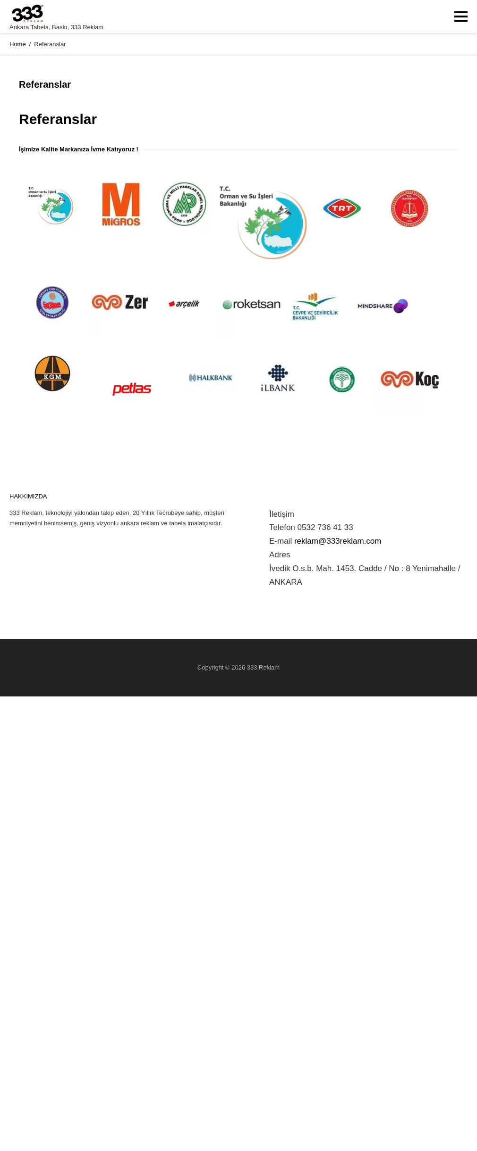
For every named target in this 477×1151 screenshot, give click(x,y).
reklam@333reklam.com (337, 541)
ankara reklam (139, 523)
